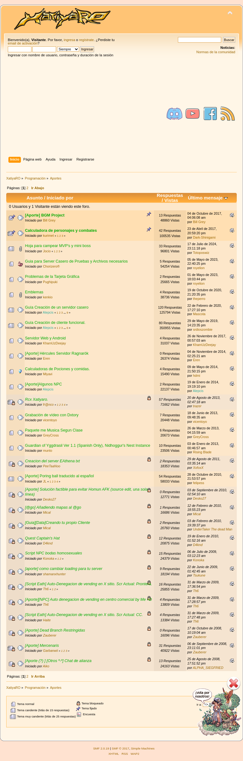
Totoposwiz (201, 252)
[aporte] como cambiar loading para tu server (63, 569)
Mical (47, 512)
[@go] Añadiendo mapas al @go (53, 507)
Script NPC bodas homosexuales (53, 553)
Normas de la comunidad (215, 52)
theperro (199, 299)
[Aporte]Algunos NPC (43, 384)
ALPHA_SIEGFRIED (208, 668)
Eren (46, 358)
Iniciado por (60, 197)
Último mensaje (208, 197)
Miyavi (47, 374)
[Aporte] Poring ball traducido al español (59, 476)
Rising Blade (202, 452)
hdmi (196, 375)
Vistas (171, 200)
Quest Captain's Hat (42, 538)
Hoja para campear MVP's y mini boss (58, 246)
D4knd (48, 543)
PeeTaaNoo (51, 466)
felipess (198, 483)
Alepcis (48, 312)
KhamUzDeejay (54, 343)
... (65, 312)
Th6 (46, 589)
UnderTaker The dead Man (212, 529)
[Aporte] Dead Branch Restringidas (55, 630)
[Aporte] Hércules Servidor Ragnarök (56, 353)
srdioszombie (202, 329)
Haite (47, 620)
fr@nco (48, 404)
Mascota (199, 314)
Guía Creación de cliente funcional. (55, 322)
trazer (197, 406)
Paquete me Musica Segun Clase (54, 430)
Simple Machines (143, 748)
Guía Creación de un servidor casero (56, 307)
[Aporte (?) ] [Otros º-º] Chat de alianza (58, 661)
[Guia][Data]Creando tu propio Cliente (57, 523)
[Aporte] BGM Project (44, 215)
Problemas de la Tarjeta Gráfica (52, 276)
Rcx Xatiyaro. (36, 399)
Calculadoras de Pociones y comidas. (57, 369)
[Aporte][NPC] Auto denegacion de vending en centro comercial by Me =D (88, 599)
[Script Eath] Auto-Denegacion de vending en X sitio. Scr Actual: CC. (84, 615)
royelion (198, 268)
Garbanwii (50, 650)
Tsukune (199, 575)
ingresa (69, 40)
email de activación (22, 43)
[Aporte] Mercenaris (42, 645)
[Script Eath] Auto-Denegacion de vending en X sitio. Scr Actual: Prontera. (88, 584)
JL (44, 481)
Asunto (34, 197)
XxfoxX (198, 467)
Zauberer (49, 635)
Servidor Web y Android (45, 338)
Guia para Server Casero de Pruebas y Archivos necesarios (76, 261)
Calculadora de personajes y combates (61, 230)
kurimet (48, 235)
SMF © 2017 (120, 748)
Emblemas (34, 292)
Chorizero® (51, 266)
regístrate (86, 40)
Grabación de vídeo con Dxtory (52, 415)
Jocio (47, 251)
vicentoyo (50, 420)
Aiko (46, 666)
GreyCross (51, 435)
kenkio (48, 297)
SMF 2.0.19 (101, 748)
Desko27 (49, 499)
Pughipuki (50, 282)
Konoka (48, 558)
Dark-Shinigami (204, 237)
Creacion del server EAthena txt (52, 461)
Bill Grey (49, 220)
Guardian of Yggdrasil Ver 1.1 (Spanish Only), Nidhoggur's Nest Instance (87, 445)
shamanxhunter (54, 574)
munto (47, 450)
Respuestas (170, 195)
